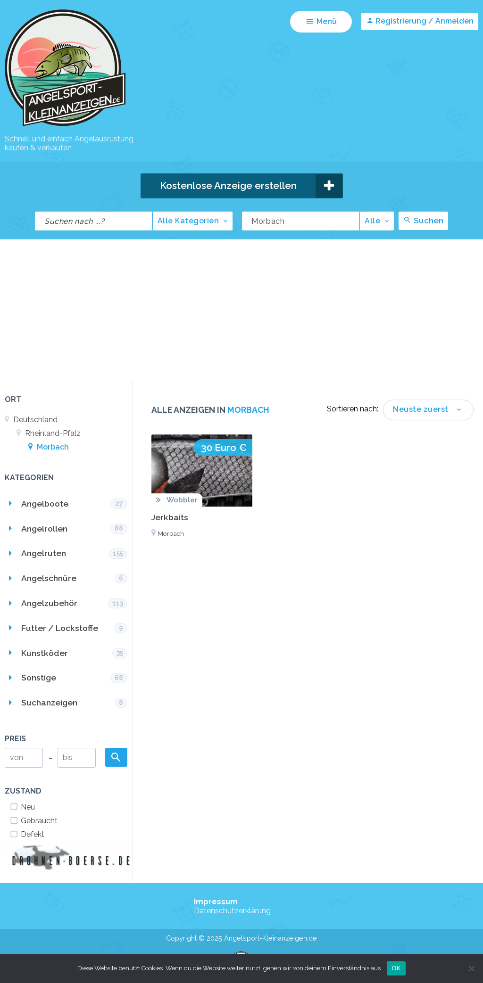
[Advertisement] (241, 310)
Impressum (216, 901)
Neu (22, 807)
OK (395, 968)
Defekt (26, 834)
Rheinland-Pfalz (49, 433)
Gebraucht (33, 820)
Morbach (48, 446)
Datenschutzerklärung (232, 910)
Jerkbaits (169, 517)
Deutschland (31, 419)
